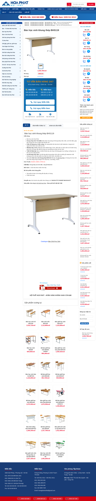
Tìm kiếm (91, 4)
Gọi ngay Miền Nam (40, 108)
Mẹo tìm (79, 6)
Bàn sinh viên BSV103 (45, 322)
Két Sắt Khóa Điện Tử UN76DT (86, 302)
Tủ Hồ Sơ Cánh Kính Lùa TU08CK (85, 267)
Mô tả (26, 125)
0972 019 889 (87, 31)
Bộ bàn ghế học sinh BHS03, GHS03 (45, 349)
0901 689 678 (87, 71)
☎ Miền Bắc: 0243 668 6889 (32, 17)
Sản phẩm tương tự (39, 125)
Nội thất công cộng (7, 82)
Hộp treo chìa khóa (7, 73)
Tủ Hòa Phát (5, 40)
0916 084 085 (87, 97)
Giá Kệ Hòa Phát (6, 70)
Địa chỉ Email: (83, 318)
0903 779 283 (87, 79)
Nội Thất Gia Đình (6, 92)
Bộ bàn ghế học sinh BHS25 (45, 427)
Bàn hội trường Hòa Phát (8, 55)
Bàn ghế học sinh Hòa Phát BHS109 (45, 401)
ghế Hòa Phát (61, 158)
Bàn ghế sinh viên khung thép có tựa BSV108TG (30, 454)
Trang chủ (26, 22)
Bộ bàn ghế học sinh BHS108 (30, 401)
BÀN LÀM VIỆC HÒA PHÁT (9, 25)
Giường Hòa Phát (6, 67)
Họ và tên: (82, 315)
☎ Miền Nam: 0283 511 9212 (64, 17)
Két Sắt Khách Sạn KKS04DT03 (85, 293)
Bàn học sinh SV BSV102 (31, 322)
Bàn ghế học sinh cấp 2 (50, 25)
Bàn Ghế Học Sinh (54, 241)
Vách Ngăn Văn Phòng (8, 46)
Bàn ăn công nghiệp (7, 49)
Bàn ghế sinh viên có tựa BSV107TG (60, 427)
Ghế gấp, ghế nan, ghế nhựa (9, 43)
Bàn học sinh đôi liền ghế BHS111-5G (45, 454)
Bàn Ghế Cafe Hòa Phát (8, 95)
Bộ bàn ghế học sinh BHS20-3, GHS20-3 (60, 402)
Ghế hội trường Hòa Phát (8, 52)
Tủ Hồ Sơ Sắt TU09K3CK (84, 276)
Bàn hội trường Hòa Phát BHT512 (31, 427)
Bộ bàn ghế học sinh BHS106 (45, 375)
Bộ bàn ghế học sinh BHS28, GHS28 (60, 454)
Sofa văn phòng (6, 76)
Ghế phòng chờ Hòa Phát (8, 58)
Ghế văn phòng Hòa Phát (8, 37)
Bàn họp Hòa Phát (6, 31)
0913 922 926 (87, 88)
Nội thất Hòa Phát (41, 183)
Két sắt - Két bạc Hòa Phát (9, 64)
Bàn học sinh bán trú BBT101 (31, 375)
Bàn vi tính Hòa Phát (7, 34)
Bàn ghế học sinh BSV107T (60, 322)
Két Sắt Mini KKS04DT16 (83, 284)
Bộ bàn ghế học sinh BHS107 (60, 375)
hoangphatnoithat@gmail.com (46, 490)
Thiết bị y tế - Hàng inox (8, 88)
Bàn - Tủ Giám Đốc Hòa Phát (9, 28)
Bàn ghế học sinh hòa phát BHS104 (60, 348)
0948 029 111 (87, 40)
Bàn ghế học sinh (49, 23)
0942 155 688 (87, 48)
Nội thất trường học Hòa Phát (9, 85)
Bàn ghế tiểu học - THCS (50, 22)
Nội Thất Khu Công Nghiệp (9, 79)
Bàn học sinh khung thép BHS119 (87, 333)
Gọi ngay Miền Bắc (40, 102)
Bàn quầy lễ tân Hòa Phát (8, 61)
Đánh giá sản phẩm (55, 125)
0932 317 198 (87, 58)
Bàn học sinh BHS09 (31, 348)
